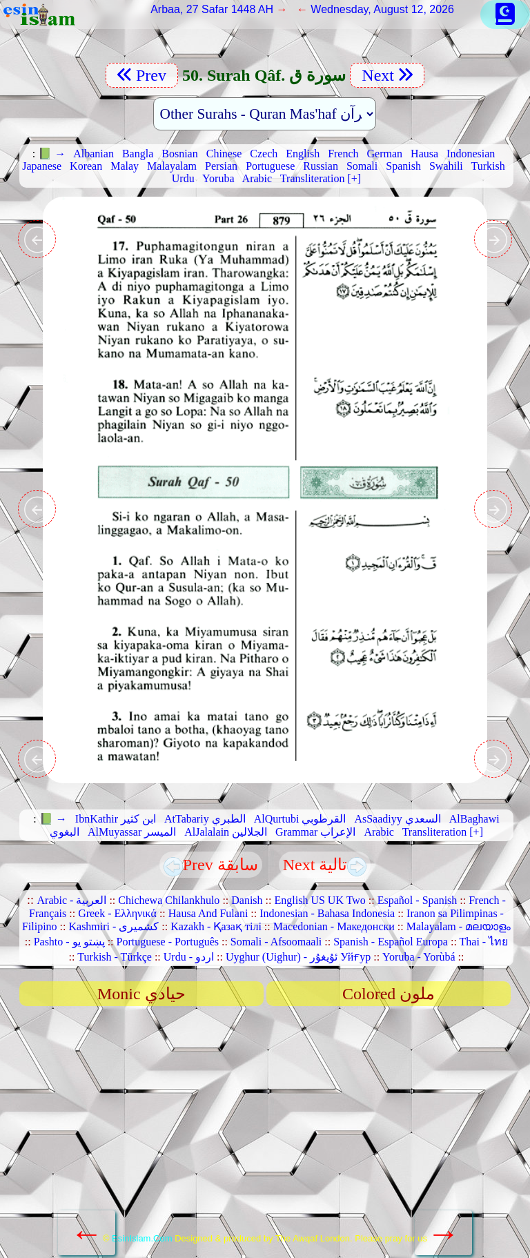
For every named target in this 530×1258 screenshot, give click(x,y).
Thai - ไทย (484, 941)
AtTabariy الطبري (205, 819)
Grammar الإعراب (315, 832)
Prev (142, 75)
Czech (263, 153)
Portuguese (270, 166)
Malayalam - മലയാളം (458, 926)
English (303, 153)
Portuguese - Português (168, 941)
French (343, 153)
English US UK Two (319, 900)
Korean (86, 166)
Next (387, 75)
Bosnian (179, 153)
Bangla (137, 153)
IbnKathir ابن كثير (115, 819)
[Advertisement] (265, 1124)
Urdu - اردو (189, 957)
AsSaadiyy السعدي (397, 819)
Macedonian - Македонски (334, 926)
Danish (246, 900)
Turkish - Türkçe (114, 957)
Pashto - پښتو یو (69, 941)
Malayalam (172, 166)
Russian (320, 166)
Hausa (424, 153)
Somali (361, 166)
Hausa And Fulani (208, 913)
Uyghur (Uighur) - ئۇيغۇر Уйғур (298, 957)
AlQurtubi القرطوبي (300, 819)
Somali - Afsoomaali (276, 941)
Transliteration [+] (320, 178)
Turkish (488, 166)
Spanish (403, 166)
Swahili (446, 166)
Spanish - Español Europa (390, 941)
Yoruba (218, 178)
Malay (124, 166)
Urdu (183, 178)
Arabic (257, 178)
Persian (221, 166)
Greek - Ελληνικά (117, 913)
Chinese (224, 153)
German (385, 153)
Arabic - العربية (72, 900)
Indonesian (470, 153)
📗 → (52, 153)
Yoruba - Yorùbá (418, 957)
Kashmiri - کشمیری (113, 926)
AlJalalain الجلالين (225, 832)
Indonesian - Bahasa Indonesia (327, 913)
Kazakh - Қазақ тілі (216, 926)
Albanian (93, 153)
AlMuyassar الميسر (132, 832)
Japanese (41, 166)
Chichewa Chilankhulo (168, 900)
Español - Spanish (417, 900)
